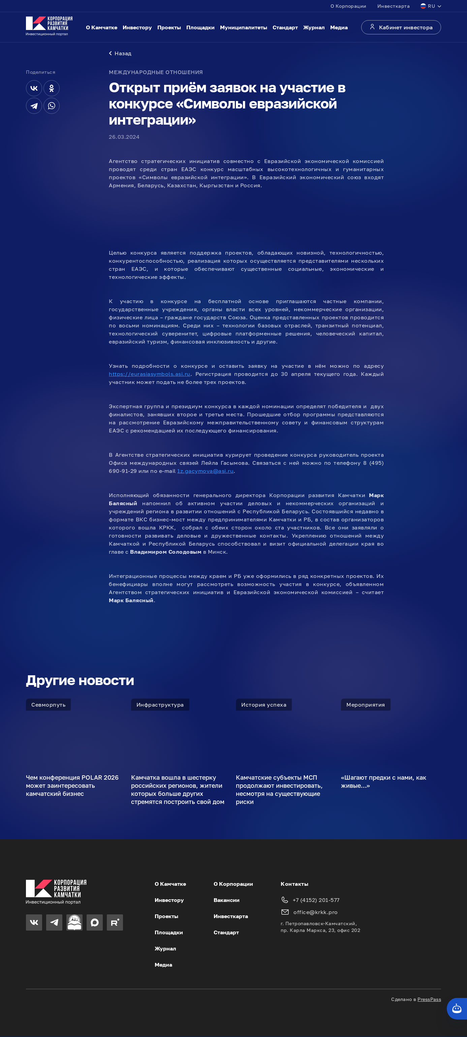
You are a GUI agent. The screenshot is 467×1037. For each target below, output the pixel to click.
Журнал (314, 27)
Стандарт (285, 27)
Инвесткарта (393, 6)
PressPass (429, 1000)
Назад (120, 54)
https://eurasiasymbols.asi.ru (149, 374)
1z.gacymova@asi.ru (205, 471)
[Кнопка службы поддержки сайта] (457, 1008)
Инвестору (137, 27)
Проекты (169, 27)
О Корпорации (349, 6)
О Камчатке (101, 27)
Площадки (200, 27)
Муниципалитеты (243, 27)
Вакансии (227, 900)
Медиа (339, 27)
